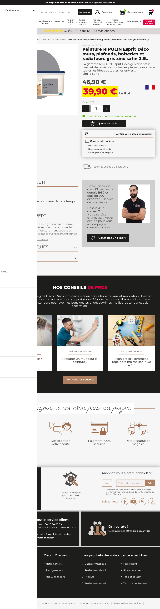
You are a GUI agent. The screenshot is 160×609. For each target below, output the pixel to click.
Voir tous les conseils (80, 379)
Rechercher (85, 12)
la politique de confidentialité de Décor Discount (130, 493)
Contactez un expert (108, 238)
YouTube (133, 501)
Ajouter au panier (104, 123)
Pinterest (142, 501)
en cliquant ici (141, 530)
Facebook (124, 501)
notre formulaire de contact (55, 534)
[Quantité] (96, 108)
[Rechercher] (61, 12)
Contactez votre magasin (40, 537)
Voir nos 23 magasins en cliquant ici (80, 2)
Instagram (151, 501)
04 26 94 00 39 (53, 524)
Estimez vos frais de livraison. (111, 166)
